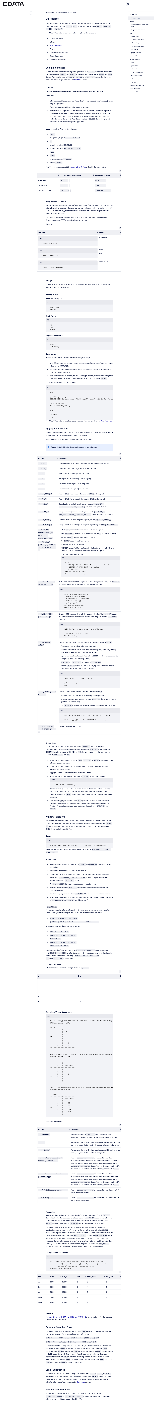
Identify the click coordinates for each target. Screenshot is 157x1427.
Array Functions (106, 421)
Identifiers (77, 80)
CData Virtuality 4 (50, 12)
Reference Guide (62, 12)
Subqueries (81, 1382)
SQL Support (73, 12)
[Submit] (128, 4)
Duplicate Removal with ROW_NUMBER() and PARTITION (66, 1317)
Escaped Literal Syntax (77, 167)
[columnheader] (48, 175)
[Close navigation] (30, 13)
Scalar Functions (56, 46)
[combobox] (140, 4)
